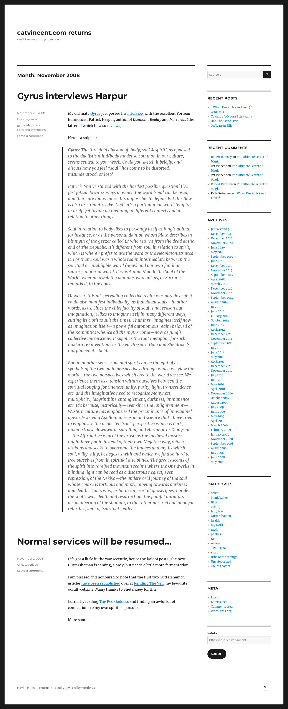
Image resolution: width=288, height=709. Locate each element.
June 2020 (218, 247)
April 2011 (217, 361)
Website (212, 633)
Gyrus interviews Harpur (72, 96)
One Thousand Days (224, 121)
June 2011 (217, 352)
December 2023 (221, 234)
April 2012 (218, 329)
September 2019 (222, 256)
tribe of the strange (224, 557)
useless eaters (220, 566)
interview (135, 113)
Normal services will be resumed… (94, 541)
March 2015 (219, 284)
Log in (215, 597)
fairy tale (217, 511)
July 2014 (217, 307)
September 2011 (222, 343)
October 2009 (220, 398)
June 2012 (217, 325)
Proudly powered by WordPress (74, 688)
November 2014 (221, 293)
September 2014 (222, 298)
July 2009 (217, 407)
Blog (214, 502)
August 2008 (219, 448)
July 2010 (217, 375)
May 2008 (217, 462)
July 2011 (217, 348)
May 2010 (217, 384)
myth (214, 530)
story (214, 552)
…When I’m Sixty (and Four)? (231, 107)
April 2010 (218, 389)
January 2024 (220, 229)
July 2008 (217, 453)
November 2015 (221, 270)
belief (214, 493)
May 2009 (218, 416)
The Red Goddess (114, 601)
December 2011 (221, 334)
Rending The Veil (149, 583)
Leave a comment (30, 135)
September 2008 (222, 444)
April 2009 (218, 421)
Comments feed (222, 606)
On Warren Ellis (221, 126)
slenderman (219, 548)
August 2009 (219, 402)
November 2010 (221, 371)
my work (217, 525)
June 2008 (218, 457)
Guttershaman (221, 516)
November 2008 (222, 439)
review (215, 543)
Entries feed (219, 602)
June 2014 (217, 311)
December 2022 (222, 238)
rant (214, 539)
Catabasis (217, 112)
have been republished (100, 583)
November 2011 (221, 339)
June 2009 (218, 412)
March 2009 (219, 425)
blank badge (219, 498)
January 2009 (220, 434)
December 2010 (221, 366)
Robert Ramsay (221, 157)
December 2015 (221, 266)
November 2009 (222, 393)
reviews (113, 125)
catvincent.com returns (54, 32)
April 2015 (218, 279)
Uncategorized (27, 119)
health (215, 520)
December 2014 (221, 288)
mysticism (38, 129)
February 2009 (221, 430)
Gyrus (95, 113)
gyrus (21, 125)
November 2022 (222, 243)
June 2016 (218, 261)
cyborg (215, 507)
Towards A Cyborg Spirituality (231, 116)
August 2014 (219, 302)
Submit (217, 654)
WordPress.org (221, 611)
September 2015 (222, 275)
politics (216, 534)
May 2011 (217, 357)
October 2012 (220, 320)
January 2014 (220, 316)
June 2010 (217, 380)
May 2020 (217, 252)
